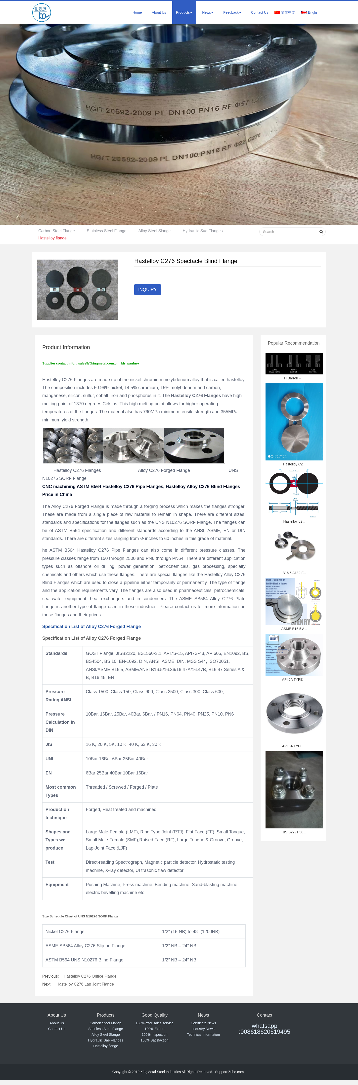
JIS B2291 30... (294, 832)
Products (184, 12)
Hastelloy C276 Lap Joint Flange (85, 984)
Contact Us (259, 12)
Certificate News (203, 1023)
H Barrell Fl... (294, 378)
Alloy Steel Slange (155, 231)
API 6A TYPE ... (294, 679)
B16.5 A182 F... (294, 573)
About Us (159, 12)
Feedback (232, 12)
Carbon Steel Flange (57, 231)
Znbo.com (236, 1072)
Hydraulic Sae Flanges (204, 231)
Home (137, 12)
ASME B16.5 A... (294, 629)
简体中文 (288, 12)
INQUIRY (147, 289)
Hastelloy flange (53, 238)
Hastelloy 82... (294, 521)
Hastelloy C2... (294, 464)
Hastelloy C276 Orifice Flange (90, 976)
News (207, 12)
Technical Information (203, 1035)
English (313, 12)
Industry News (203, 1029)
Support (221, 1072)
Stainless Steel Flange (107, 231)
